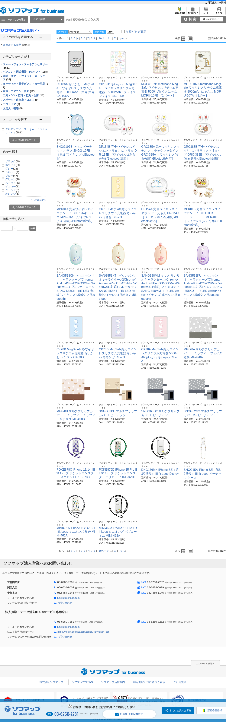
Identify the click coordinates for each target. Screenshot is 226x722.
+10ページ (103, 38)
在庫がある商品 (16, 44)
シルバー (12, 172)
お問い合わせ (64, 602)
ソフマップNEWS (82, 682)
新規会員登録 (179, 12)
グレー (11, 168)
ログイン (219, 12)
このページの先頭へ (205, 663)
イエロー (13, 186)
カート (206, 12)
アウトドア (11, 104)
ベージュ (13, 182)
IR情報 (222, 2)
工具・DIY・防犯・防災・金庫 (23, 95)
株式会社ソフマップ (51, 682)
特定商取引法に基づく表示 (149, 682)
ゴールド (12, 190)
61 (115, 38)
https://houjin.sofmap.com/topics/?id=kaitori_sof (83, 631)
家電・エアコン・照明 (19, 91)
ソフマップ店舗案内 (113, 682)
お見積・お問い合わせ (129, 714)
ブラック (13, 161)
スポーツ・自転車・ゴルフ (20, 99)
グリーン (13, 179)
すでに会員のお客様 (180, 710)
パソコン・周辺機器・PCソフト (25, 71)
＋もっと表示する (37, 200)
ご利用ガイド (193, 12)
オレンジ (12, 193)
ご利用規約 (211, 2)
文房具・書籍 (13, 108)
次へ (122, 38)
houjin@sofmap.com (68, 597)
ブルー (11, 175)
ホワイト (13, 165)
